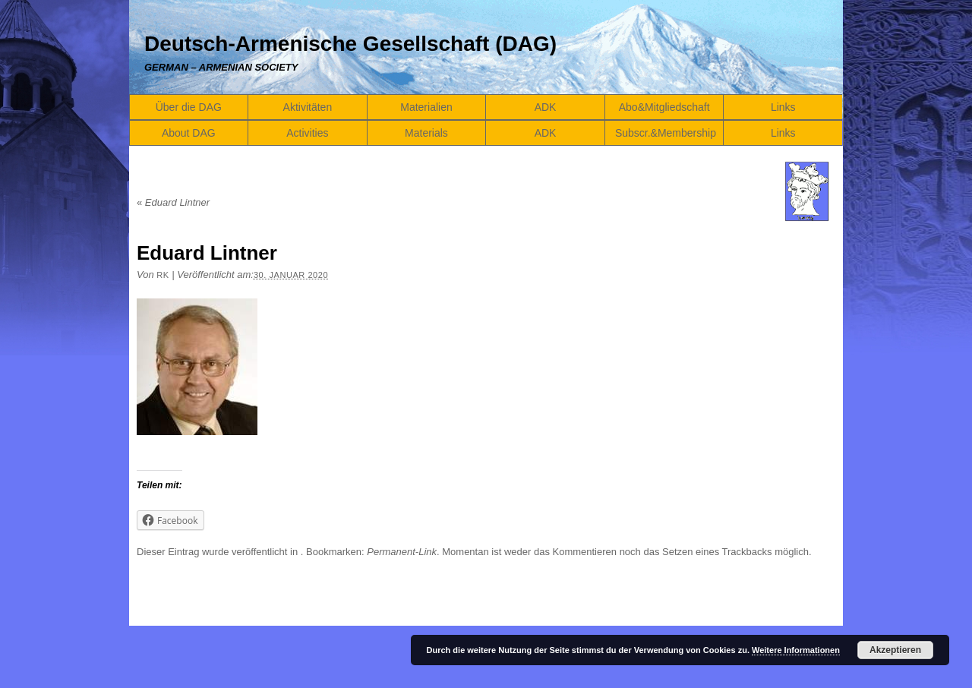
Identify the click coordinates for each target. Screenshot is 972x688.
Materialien (426, 107)
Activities (307, 133)
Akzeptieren (895, 650)
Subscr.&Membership (665, 133)
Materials (426, 133)
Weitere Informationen (796, 650)
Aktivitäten (308, 107)
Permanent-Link (402, 551)
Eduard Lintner (173, 202)
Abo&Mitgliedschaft (664, 107)
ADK (546, 107)
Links (783, 107)
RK (162, 274)
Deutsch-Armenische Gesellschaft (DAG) (350, 43)
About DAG (189, 133)
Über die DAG (189, 107)
